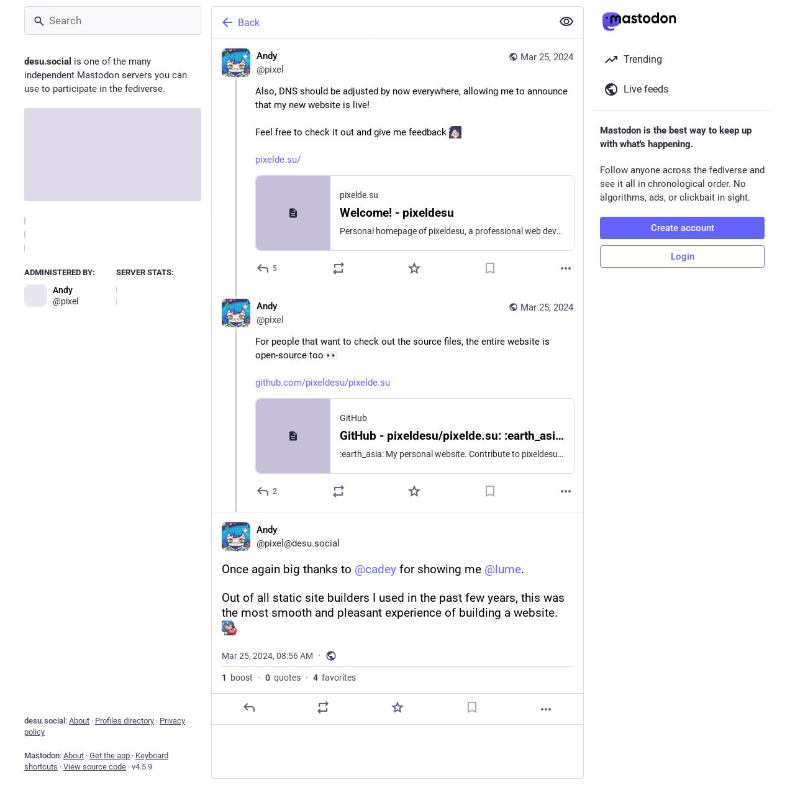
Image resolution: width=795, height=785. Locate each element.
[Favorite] (414, 268)
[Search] (112, 20)
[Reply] (267, 268)
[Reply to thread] (267, 491)
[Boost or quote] (338, 268)
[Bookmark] (490, 268)
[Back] (381, 22)
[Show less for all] (566, 22)
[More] (565, 268)
